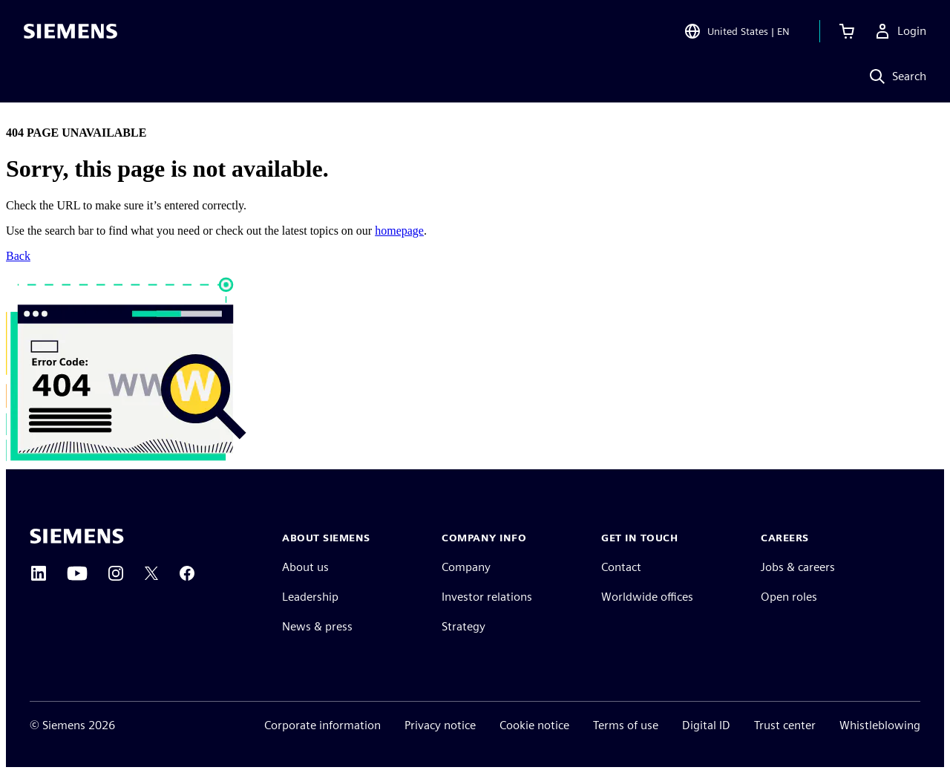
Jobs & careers (798, 567)
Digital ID (706, 725)
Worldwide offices (647, 597)
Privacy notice (440, 725)
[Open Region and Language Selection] (737, 33)
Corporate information (322, 725)
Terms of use (625, 725)
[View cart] (847, 33)
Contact (621, 567)
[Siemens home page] (77, 536)
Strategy (463, 626)
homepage (399, 230)
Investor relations (487, 597)
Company (466, 567)
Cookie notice (534, 725)
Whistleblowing (879, 725)
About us (305, 567)
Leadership (310, 597)
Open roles (789, 597)
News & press (317, 626)
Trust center (785, 725)
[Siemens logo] (70, 32)
